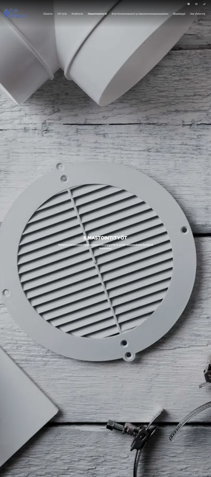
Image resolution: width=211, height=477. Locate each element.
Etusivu (48, 13)
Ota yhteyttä (197, 13)
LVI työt (62, 13)
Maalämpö (179, 13)
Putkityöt (77, 13)
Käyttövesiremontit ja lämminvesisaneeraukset (140, 13)
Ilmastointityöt (97, 13)
